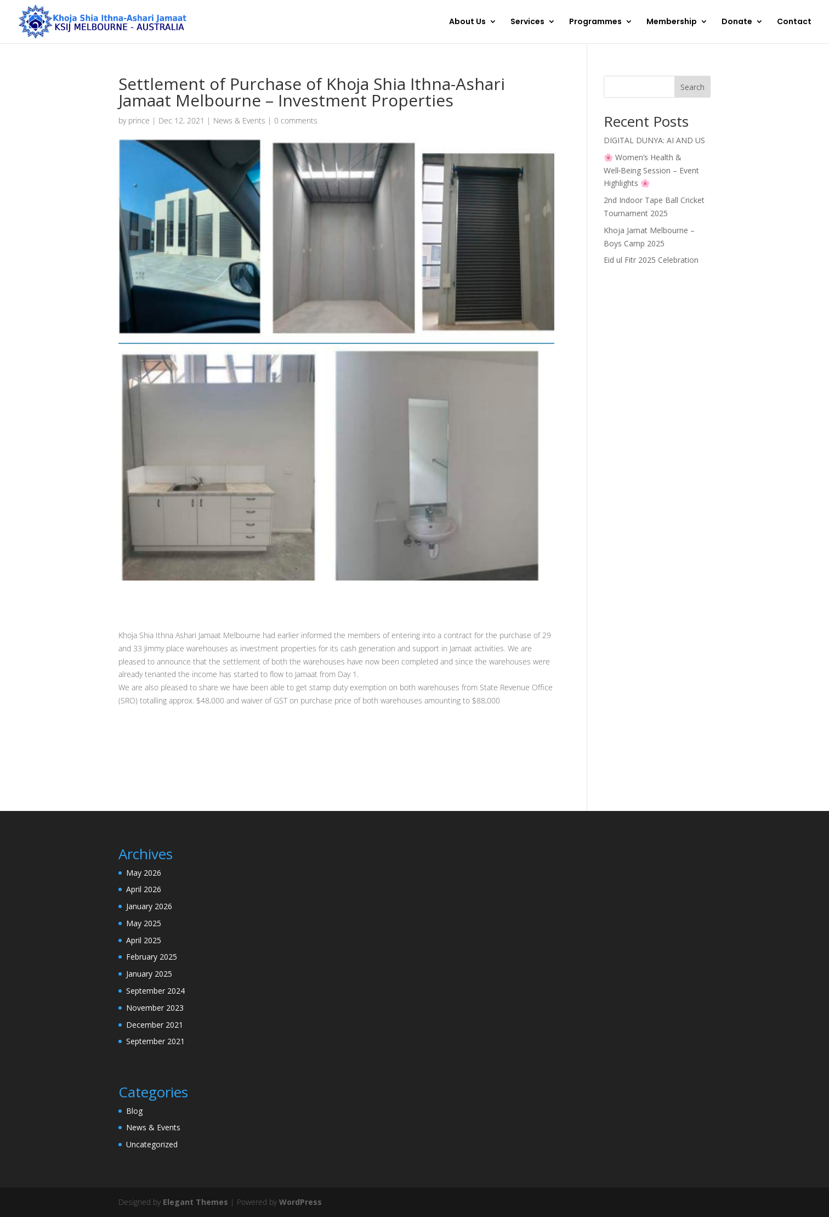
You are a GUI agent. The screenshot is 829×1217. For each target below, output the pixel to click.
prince (139, 120)
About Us (467, 22)
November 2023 (155, 1007)
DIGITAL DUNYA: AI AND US (654, 140)
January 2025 (149, 973)
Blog (134, 1111)
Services (527, 22)
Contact (794, 22)
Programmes (595, 22)
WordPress (300, 1202)
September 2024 (155, 990)
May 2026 (143, 872)
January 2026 (149, 906)
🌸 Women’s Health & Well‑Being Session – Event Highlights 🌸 (652, 170)
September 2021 (155, 1041)
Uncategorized (152, 1144)
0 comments (295, 120)
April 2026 (143, 889)
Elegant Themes (195, 1202)
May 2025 (143, 923)
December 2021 (154, 1024)
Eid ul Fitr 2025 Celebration (651, 260)
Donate (737, 22)
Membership (671, 22)
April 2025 (143, 940)
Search (692, 87)
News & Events (239, 120)
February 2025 (151, 956)
